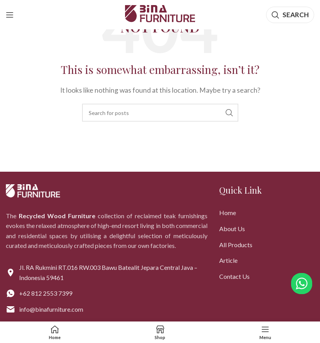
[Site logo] (160, 14)
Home (227, 212)
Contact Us (234, 276)
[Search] (290, 15)
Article (228, 260)
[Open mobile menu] (10, 15)
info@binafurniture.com (51, 309)
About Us (232, 228)
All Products (235, 244)
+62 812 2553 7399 (45, 293)
